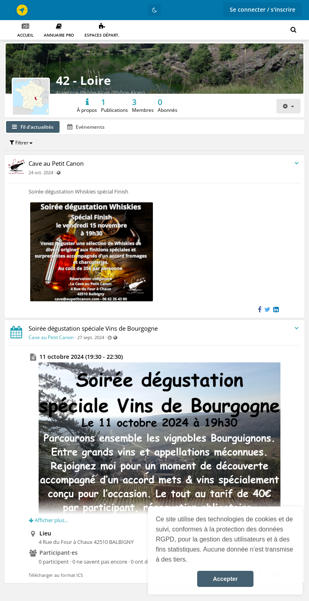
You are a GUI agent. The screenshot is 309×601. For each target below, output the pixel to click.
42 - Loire (83, 80)
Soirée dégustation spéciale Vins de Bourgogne (93, 328)
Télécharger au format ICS (56, 575)
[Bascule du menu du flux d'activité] (297, 163)
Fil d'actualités (33, 126)
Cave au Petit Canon (56, 163)
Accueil (25, 30)
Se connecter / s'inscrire (262, 9)
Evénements (86, 126)
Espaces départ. (101, 30)
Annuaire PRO (59, 30)
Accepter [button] (225, 579)
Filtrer (21, 142)
